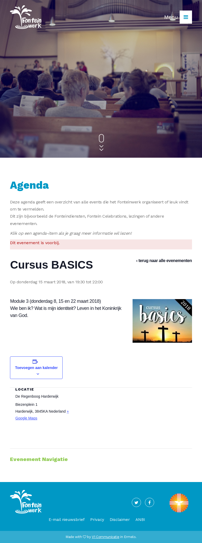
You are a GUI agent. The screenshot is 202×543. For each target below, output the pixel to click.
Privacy (97, 519)
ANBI (140, 519)
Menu (178, 17)
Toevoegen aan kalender (36, 368)
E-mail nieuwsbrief (67, 519)
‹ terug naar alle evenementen (164, 260)
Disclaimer (120, 519)
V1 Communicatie (105, 537)
